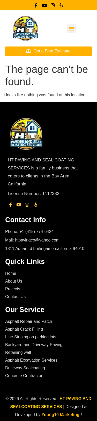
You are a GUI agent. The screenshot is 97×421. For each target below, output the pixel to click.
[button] (71, 28)
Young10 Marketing (60, 414)
